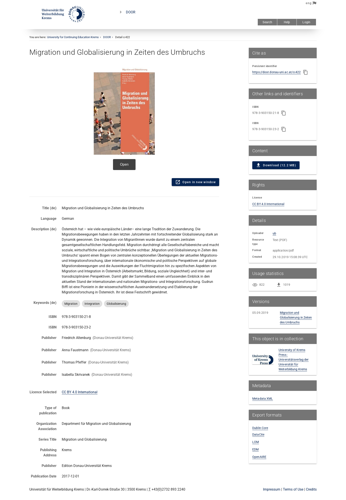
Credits (311, 489)
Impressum (271, 489)
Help (287, 22)
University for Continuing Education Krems (73, 37)
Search (267, 22)
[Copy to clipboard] (305, 72)
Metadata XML (262, 398)
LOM (255, 442)
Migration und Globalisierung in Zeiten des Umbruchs (296, 317)
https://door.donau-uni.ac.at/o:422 (276, 72)
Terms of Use (293, 489)
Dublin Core (260, 428)
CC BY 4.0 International (79, 392)
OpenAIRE (259, 457)
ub (274, 233)
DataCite (258, 434)
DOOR (130, 12)
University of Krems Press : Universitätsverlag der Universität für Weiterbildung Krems (294, 359)
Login (306, 22)
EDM (255, 449)
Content (124, 120)
